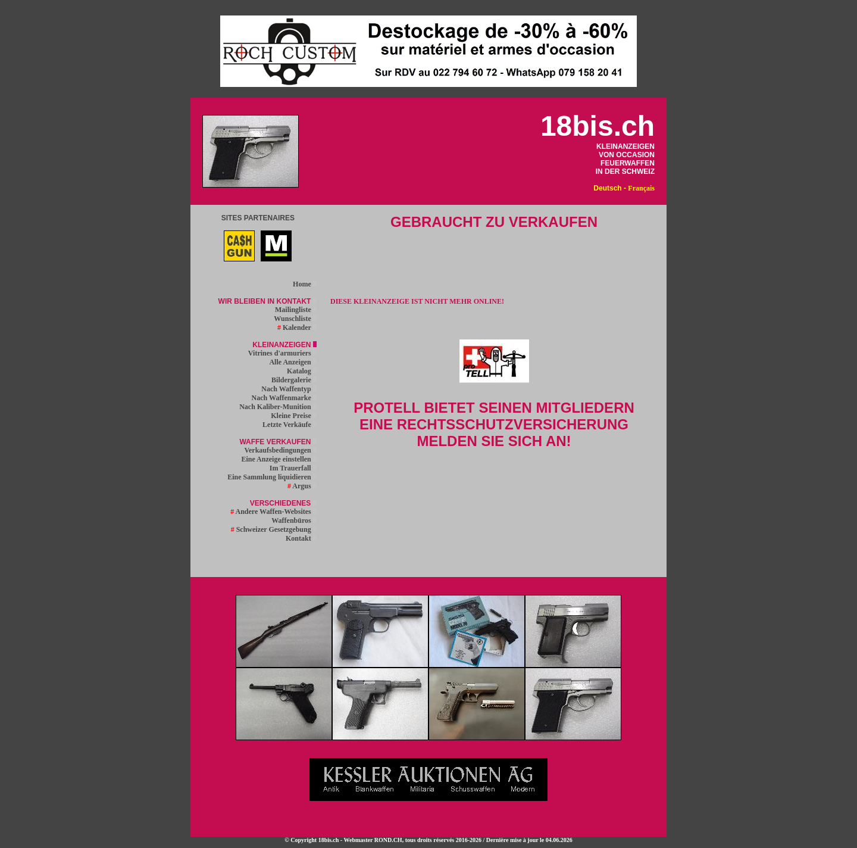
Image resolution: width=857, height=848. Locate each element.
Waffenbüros (293, 520)
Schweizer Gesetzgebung (274, 529)
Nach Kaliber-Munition (278, 407)
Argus (302, 486)
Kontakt (301, 538)
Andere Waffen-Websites (273, 511)
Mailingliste (296, 309)
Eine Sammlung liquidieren (271, 477)
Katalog (302, 371)
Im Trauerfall (293, 468)
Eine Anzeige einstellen (278, 459)
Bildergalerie (294, 380)
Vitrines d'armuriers (282, 353)
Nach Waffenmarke (284, 398)
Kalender (297, 327)
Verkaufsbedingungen (280, 450)
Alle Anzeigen (292, 362)
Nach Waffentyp (288, 389)
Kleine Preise (293, 415)
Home (305, 284)
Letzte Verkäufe (289, 424)
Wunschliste (295, 318)
